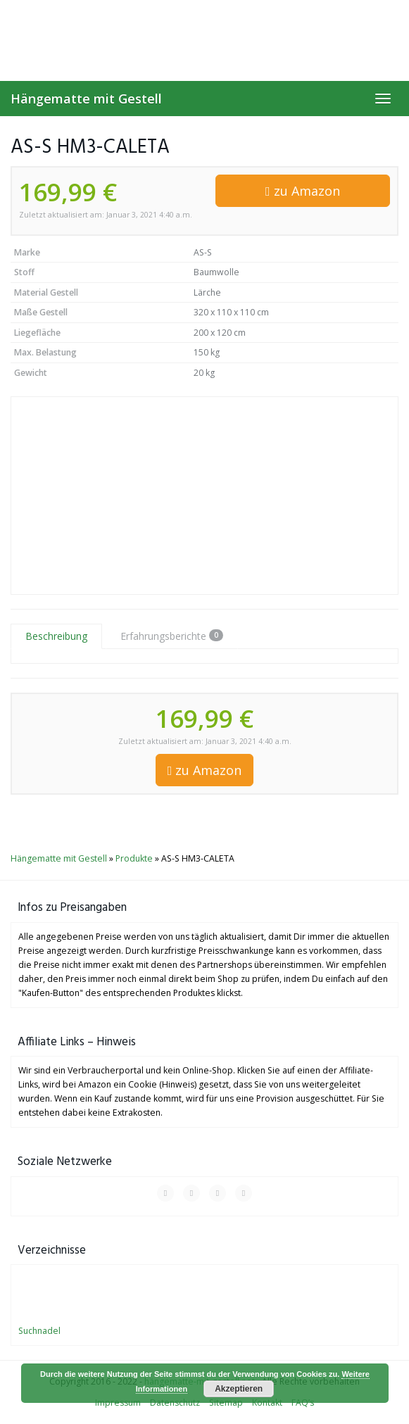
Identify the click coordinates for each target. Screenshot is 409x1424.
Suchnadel (39, 1331)
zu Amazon (302, 190)
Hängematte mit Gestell (86, 98)
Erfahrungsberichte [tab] (171, 636)
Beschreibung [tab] (56, 636)
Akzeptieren (239, 1389)
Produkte (134, 858)
